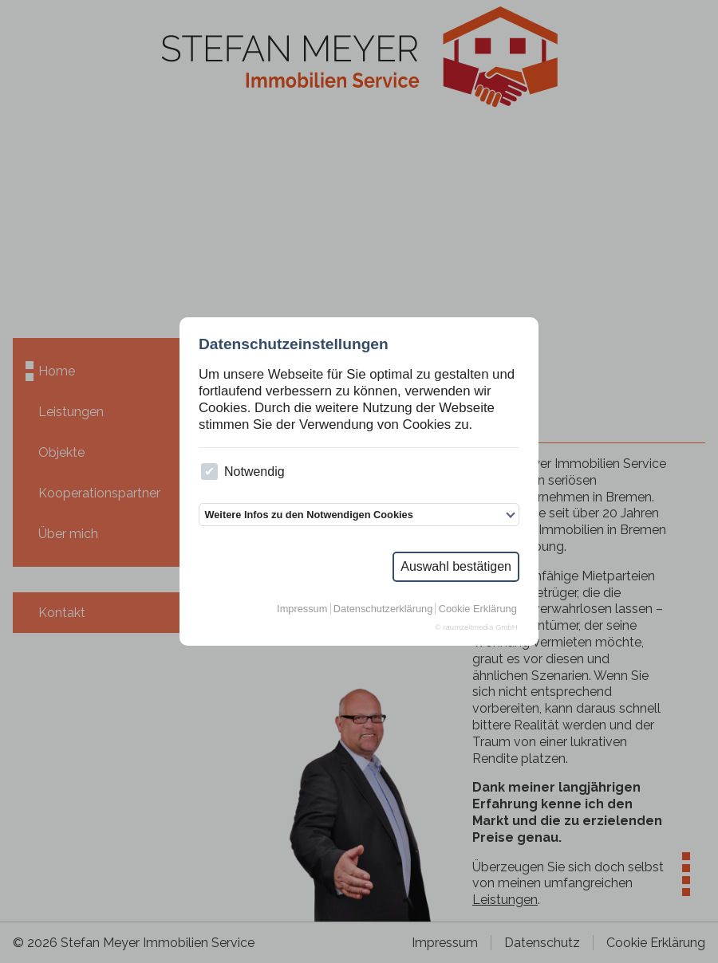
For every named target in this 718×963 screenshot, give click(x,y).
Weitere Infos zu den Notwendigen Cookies (308, 515)
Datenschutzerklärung (382, 609)
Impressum (302, 609)
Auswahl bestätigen (455, 566)
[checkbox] (209, 471)
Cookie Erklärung (478, 609)
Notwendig (242, 471)
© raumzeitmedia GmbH (477, 627)
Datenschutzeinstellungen (294, 344)
